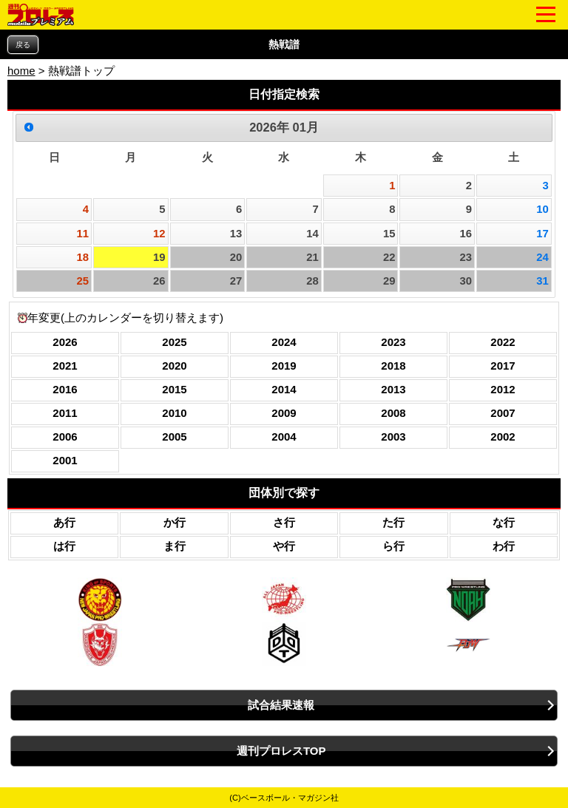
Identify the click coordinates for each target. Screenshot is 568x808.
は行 (64, 546)
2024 (283, 342)
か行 (174, 522)
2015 (174, 389)
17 (542, 234)
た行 (393, 522)
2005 (174, 436)
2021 (65, 365)
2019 (283, 365)
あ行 (64, 522)
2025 (174, 342)
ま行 (174, 546)
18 (82, 257)
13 (236, 234)
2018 (393, 365)
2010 (174, 413)
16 (466, 234)
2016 (65, 389)
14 (312, 234)
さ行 (284, 522)
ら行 (393, 546)
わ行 (504, 546)
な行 (504, 522)
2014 (283, 389)
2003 (393, 436)
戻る (23, 45)
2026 (65, 342)
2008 (393, 413)
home (21, 70)
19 (159, 257)
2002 (502, 436)
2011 (65, 413)
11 (82, 234)
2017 (502, 365)
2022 (502, 342)
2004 (283, 436)
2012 (502, 389)
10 (542, 209)
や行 (284, 546)
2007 (502, 413)
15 (389, 234)
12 (159, 234)
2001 (65, 460)
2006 (65, 436)
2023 (393, 342)
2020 (174, 365)
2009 (283, 413)
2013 (393, 389)
